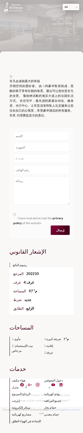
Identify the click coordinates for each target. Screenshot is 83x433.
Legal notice (63, 395)
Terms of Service (73, 409)
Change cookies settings (31, 400)
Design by (59, 400)
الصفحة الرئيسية (13, 7)
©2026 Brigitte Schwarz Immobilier (33, 395)
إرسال (60, 230)
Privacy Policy (55, 409)
